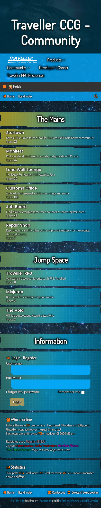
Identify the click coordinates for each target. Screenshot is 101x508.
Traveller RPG (19, 273)
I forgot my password (22, 392)
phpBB (55, 500)
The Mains (51, 119)
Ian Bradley (31, 500)
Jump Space (50, 259)
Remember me (71, 392)
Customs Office (21, 188)
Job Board (16, 207)
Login (16, 357)
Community (16, 67)
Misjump (14, 292)
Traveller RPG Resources (25, 75)
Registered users (60, 450)
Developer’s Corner (53, 67)
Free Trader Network (18, 450)
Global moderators (45, 446)
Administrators (24, 446)
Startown (15, 133)
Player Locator (40, 450)
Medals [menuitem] (17, 86)
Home (22, 60)
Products (54, 60)
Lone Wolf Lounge (23, 170)
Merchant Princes (68, 446)
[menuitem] (96, 96)
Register (29, 357)
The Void (15, 311)
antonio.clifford (15, 477)
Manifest (14, 151)
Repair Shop (18, 225)
